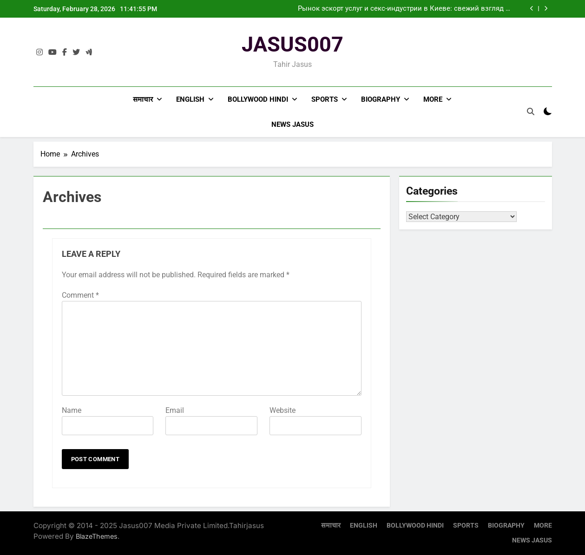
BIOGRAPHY (380, 99)
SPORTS (324, 99)
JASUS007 (292, 44)
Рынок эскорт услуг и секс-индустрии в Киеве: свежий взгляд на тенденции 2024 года (405, 9)
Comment (80, 295)
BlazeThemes (97, 536)
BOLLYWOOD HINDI (258, 99)
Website (282, 410)
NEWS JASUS (292, 124)
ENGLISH (190, 99)
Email (174, 410)
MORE (432, 99)
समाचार (143, 99)
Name (71, 410)
